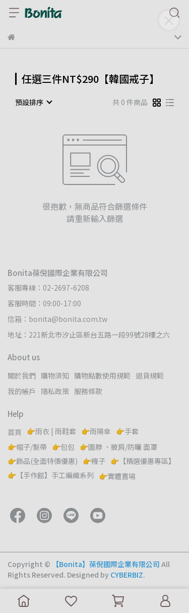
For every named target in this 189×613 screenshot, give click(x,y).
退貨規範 (150, 375)
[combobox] (33, 102)
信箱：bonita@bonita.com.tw (57, 319)
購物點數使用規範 (102, 375)
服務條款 (88, 391)
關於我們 (22, 375)
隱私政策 (55, 391)
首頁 (15, 432)
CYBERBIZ (126, 575)
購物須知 (55, 375)
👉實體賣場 (117, 476)
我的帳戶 (22, 391)
